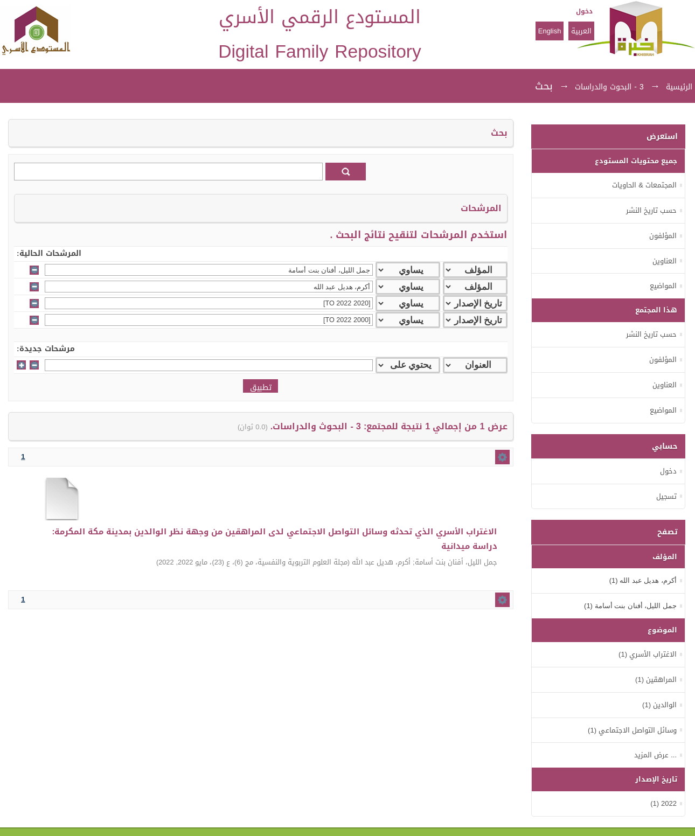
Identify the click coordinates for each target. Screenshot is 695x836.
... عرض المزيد (655, 755)
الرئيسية (679, 87)
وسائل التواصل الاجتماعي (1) (632, 730)
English (549, 31)
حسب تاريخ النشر (651, 210)
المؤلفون (663, 235)
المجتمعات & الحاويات (644, 185)
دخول (584, 11)
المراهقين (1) (656, 679)
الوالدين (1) (659, 705)
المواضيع (663, 285)
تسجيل (666, 496)
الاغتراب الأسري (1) (647, 654)
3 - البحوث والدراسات (609, 87)
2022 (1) (663, 803)
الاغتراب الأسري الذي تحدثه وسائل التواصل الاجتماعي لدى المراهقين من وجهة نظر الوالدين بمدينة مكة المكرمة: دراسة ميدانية (274, 539)
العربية (581, 31)
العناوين (664, 261)
